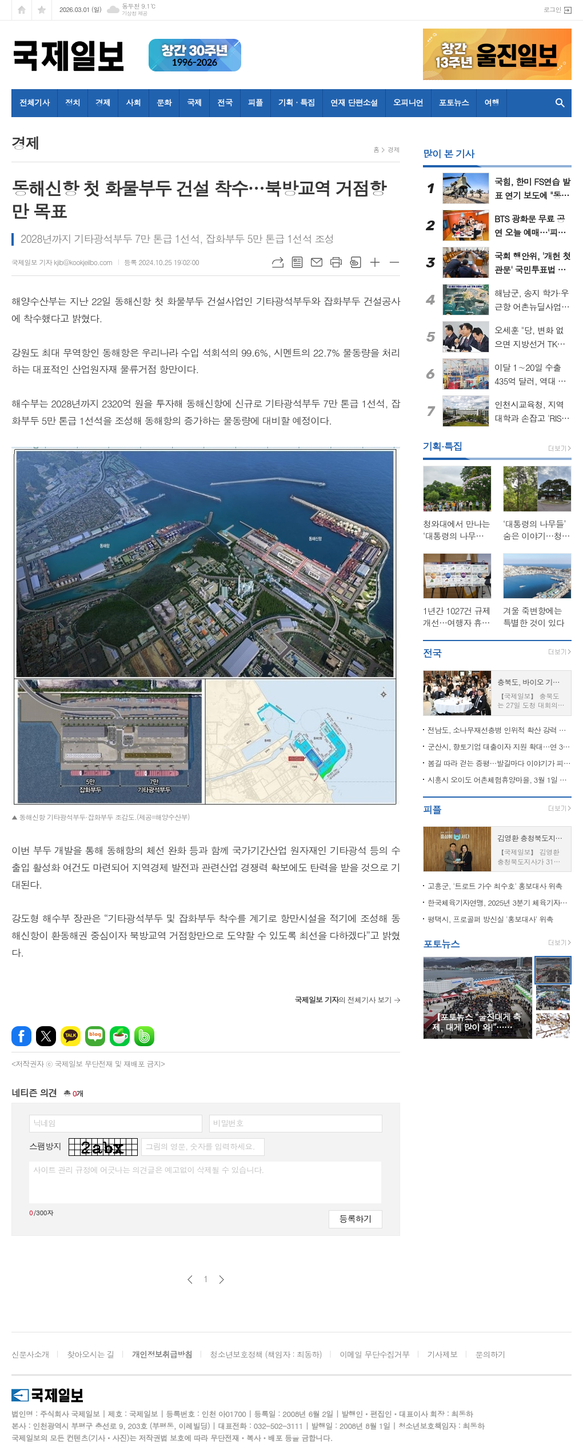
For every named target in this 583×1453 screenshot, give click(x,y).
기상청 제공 (134, 13)
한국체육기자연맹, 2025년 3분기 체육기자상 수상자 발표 (500, 902)
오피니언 (408, 102)
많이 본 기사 (448, 154)
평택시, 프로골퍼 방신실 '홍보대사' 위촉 (490, 919)
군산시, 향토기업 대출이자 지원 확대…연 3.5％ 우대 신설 (500, 746)
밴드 (144, 1036)
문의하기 (491, 1354)
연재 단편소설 (354, 102)
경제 (102, 102)
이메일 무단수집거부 (374, 1354)
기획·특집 (442, 446)
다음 (221, 1279)
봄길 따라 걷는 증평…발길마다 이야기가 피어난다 (500, 763)
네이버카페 (120, 1036)
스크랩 (355, 262)
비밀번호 (228, 1123)
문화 (164, 102)
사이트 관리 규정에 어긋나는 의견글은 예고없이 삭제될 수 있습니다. (148, 1170)
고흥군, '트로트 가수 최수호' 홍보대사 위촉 (495, 885)
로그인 (552, 9)
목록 (297, 262)
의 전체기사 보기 (343, 999)
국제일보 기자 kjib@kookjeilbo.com (62, 262)
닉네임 (44, 1123)
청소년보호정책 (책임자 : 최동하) (266, 1354)
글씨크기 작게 (394, 262)
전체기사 (34, 102)
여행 (491, 102)
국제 (194, 102)
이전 (190, 1279)
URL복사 (277, 262)
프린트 (336, 262)
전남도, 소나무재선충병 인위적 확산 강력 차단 (500, 730)
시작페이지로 (21, 10)
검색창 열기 (560, 103)
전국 (224, 102)
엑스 (46, 1036)
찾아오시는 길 (90, 1354)
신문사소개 (30, 1354)
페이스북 (21, 1036)
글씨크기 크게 (375, 262)
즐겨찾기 (41, 10)
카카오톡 (71, 1036)
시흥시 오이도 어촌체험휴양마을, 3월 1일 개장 (500, 779)
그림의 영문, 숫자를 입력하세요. (199, 1146)
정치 (72, 102)
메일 (316, 262)
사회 (133, 102)
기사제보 (443, 1354)
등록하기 (356, 1218)
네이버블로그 (95, 1036)
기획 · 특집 (296, 102)
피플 (255, 102)
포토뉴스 (454, 102)
